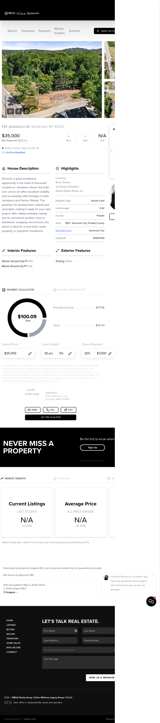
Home (9, 620)
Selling (10, 634)
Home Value (13, 643)
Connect (11, 652)
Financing (12, 638)
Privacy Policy (112, 719)
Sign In (147, 3)
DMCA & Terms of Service (133, 719)
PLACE (68, 697)
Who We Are (13, 647)
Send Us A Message (102, 677)
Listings (11, 625)
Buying (10, 629)
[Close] (153, 689)
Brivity (17, 719)
